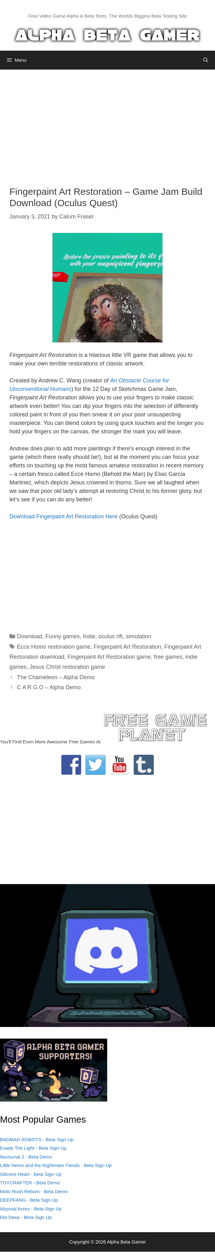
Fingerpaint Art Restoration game (109, 657)
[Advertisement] (107, 123)
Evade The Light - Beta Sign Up (33, 1148)
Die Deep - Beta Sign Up (26, 1217)
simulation (138, 636)
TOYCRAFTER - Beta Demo (30, 1182)
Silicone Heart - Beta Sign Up (30, 1174)
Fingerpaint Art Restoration (127, 647)
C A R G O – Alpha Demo (49, 687)
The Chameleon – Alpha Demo (56, 677)
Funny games (62, 636)
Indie (89, 636)
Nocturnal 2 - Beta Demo (26, 1156)
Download (29, 636)
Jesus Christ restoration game (67, 667)
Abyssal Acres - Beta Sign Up (31, 1208)
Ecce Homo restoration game (53, 647)
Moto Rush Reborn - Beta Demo (33, 1191)
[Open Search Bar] (205, 60)
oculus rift (110, 636)
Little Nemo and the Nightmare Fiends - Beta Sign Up (56, 1165)
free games (168, 657)
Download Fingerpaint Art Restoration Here (63, 516)
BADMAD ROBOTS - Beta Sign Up (36, 1139)
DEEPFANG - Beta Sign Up (29, 1200)
